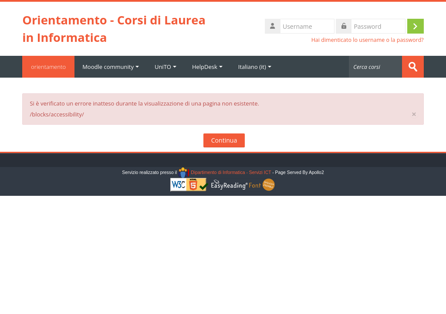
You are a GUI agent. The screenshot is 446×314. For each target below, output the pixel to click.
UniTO (165, 67)
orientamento (48, 67)
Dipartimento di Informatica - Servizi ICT (224, 172)
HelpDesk (207, 67)
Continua (224, 140)
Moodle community (110, 67)
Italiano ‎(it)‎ (254, 67)
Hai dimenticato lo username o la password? (367, 40)
